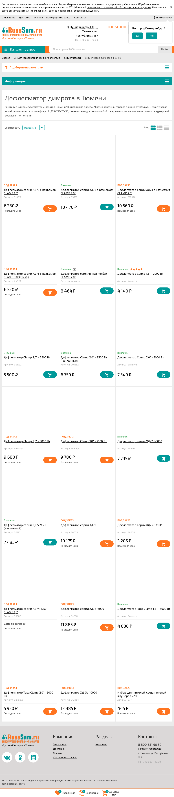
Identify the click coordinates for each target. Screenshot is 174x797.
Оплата (38, 17)
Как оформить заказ (58, 17)
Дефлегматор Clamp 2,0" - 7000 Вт (27, 441)
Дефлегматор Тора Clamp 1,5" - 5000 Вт (143, 608)
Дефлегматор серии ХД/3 (78, 525)
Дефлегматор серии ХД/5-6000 (82, 608)
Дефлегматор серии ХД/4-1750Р (139, 525)
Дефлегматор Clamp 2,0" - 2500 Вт (27, 357)
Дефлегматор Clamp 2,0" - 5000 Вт (140, 357)
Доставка (24, 17)
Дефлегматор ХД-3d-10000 (79, 692)
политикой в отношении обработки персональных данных (119, 7)
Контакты (80, 17)
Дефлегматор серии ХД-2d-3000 (139, 441)
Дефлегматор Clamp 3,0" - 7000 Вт (84, 441)
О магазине (8, 17)
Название (31, 127)
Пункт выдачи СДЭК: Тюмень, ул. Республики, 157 (84, 31)
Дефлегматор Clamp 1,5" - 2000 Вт (140, 273)
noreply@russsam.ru (150, 748)
